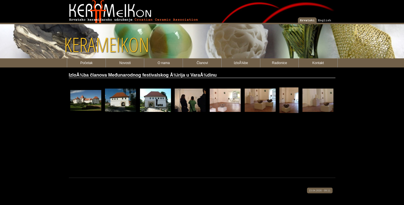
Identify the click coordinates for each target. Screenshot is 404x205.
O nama (164, 63)
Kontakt (318, 63)
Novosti (125, 63)
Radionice (279, 63)
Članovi (202, 63)
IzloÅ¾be (241, 63)
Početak (86, 63)
